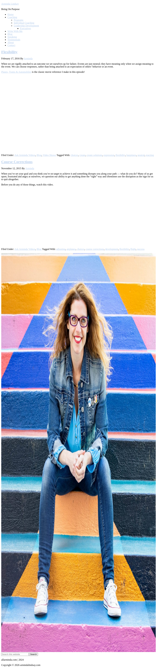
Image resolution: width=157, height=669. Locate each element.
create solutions (94, 155)
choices (74, 155)
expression (109, 155)
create (82, 155)
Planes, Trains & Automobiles (16, 72)
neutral (141, 155)
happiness (131, 155)
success (140, 249)
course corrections (95, 249)
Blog (39, 155)
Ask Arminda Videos (24, 155)
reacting (150, 155)
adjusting (61, 249)
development (111, 249)
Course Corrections (17, 162)
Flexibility (9, 52)
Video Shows (49, 155)
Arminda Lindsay (10, 3)
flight (133, 249)
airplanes (71, 249)
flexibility (120, 155)
